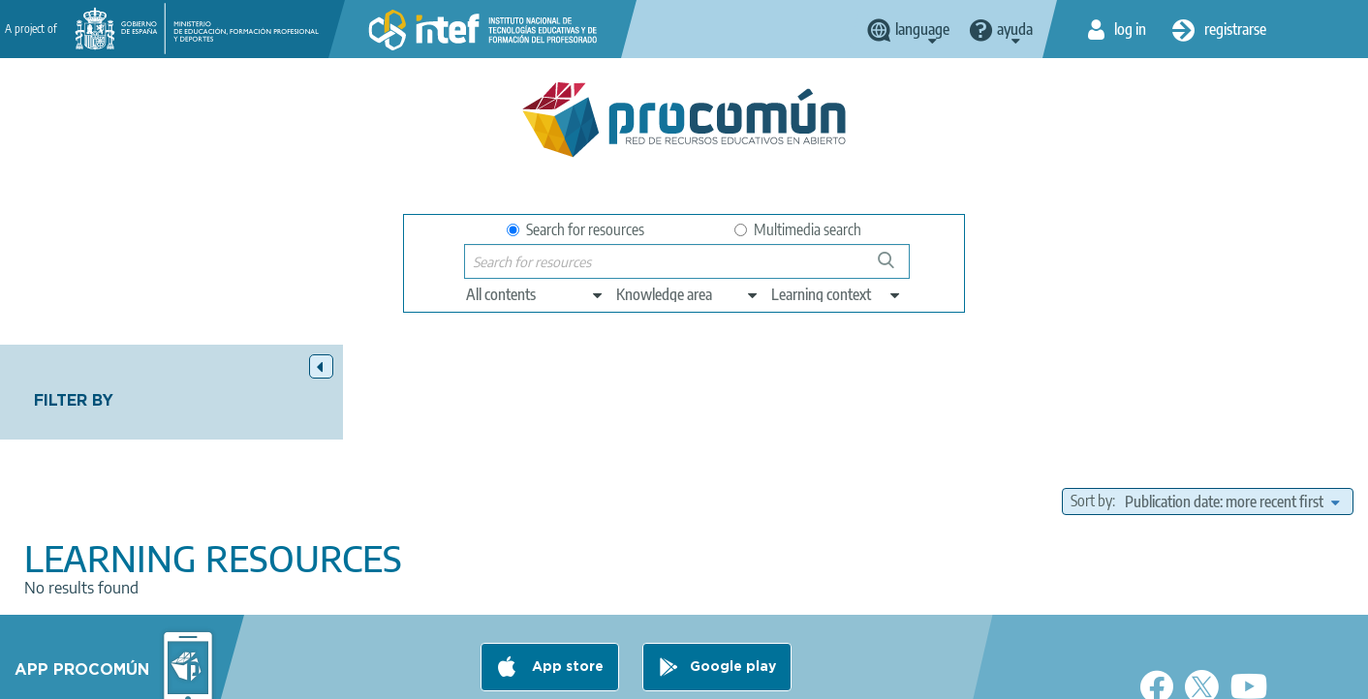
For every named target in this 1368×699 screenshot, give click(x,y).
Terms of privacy (532, 675)
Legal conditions (407, 675)
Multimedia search (797, 229)
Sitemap (843, 675)
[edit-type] (535, 294)
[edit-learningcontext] (836, 294)
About (313, 675)
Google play (733, 599)
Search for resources (575, 229)
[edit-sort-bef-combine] (1232, 406)
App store (566, 599)
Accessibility (756, 675)
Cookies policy (650, 675)
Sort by (1091, 406)
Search (895, 267)
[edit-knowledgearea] (687, 294)
